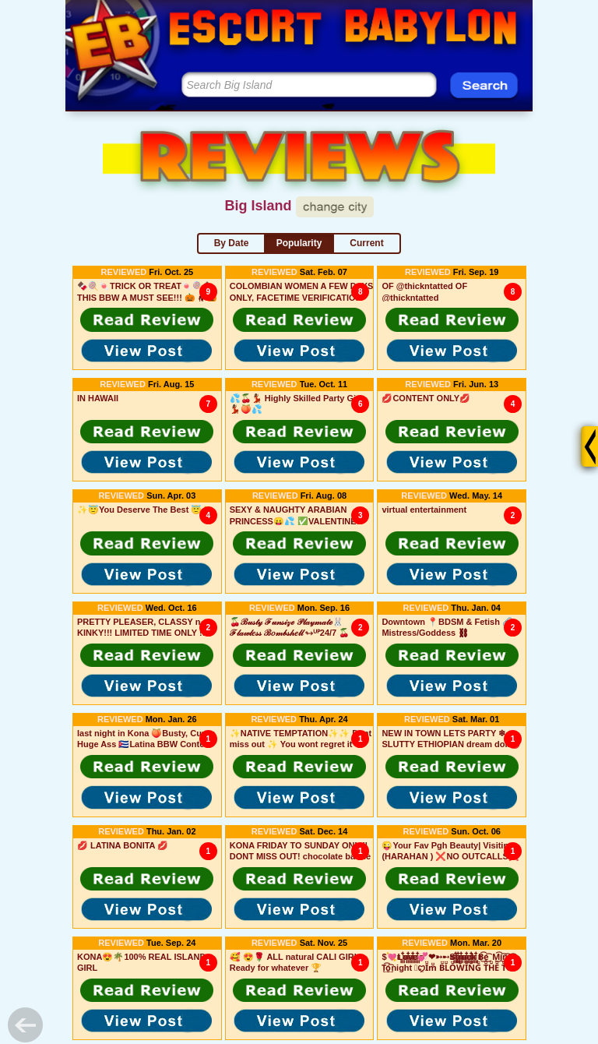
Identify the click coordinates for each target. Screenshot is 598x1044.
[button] (147, 319)
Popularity (299, 243)
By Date (231, 243)
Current (366, 243)
